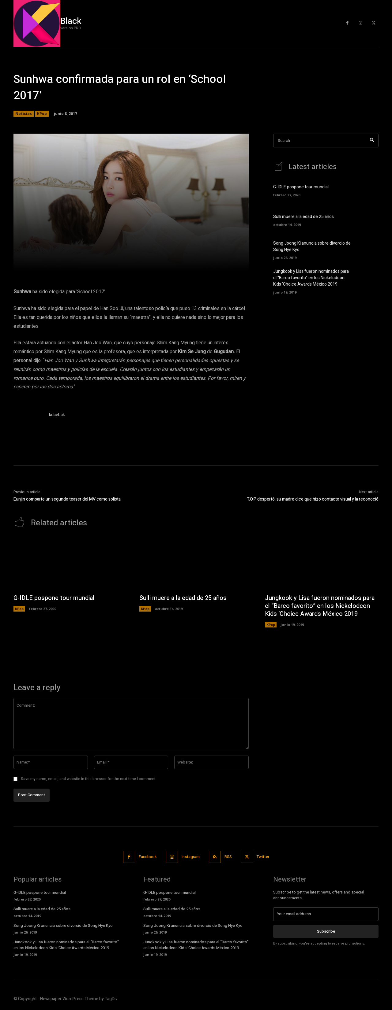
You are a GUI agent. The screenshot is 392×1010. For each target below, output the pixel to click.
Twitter (263, 857)
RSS (228, 857)
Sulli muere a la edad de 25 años (303, 216)
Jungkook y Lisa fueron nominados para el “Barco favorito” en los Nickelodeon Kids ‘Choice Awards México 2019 (311, 277)
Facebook (148, 857)
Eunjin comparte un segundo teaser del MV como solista (67, 499)
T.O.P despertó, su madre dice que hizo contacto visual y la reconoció (313, 499)
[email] (326, 914)
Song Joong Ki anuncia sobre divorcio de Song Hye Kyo (63, 925)
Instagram (191, 857)
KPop (42, 114)
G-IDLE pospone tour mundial (301, 187)
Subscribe (326, 931)
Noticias (23, 114)
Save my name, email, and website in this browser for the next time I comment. (88, 779)
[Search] (372, 140)
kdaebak (57, 415)
